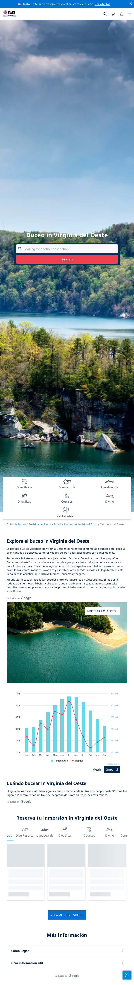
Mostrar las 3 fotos (102, 611)
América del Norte (40, 524)
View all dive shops (67, 915)
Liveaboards (44, 831)
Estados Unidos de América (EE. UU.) (76, 524)
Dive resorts (24, 831)
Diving (109, 831)
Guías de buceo (16, 524)
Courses (89, 831)
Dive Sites (65, 831)
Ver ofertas (102, 4)
